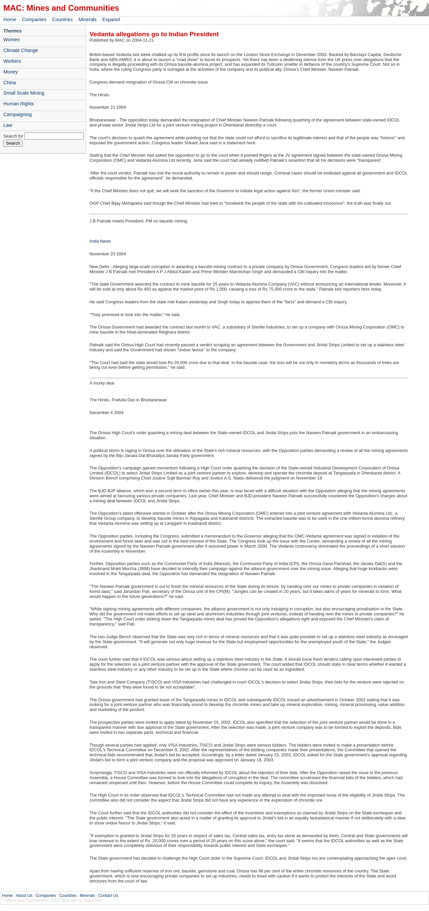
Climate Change (20, 50)
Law (7, 125)
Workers (12, 61)
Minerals (87, 19)
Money (10, 71)
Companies (34, 19)
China (9, 82)
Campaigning (17, 114)
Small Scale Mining (23, 93)
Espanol (111, 19)
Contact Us (108, 895)
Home (9, 19)
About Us (24, 895)
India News (100, 241)
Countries (62, 19)
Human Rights (18, 103)
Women (11, 39)
